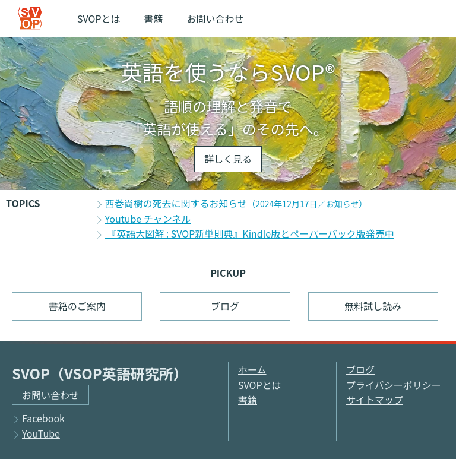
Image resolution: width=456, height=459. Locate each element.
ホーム (252, 369)
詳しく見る (228, 158)
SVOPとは (99, 18)
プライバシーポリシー (393, 385)
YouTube (41, 433)
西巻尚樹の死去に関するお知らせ (236, 203)
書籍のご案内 (77, 306)
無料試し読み (372, 306)
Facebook (43, 418)
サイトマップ (374, 399)
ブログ (225, 306)
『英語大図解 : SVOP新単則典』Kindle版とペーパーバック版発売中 (249, 233)
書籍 (153, 18)
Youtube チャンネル (148, 218)
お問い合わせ (215, 18)
